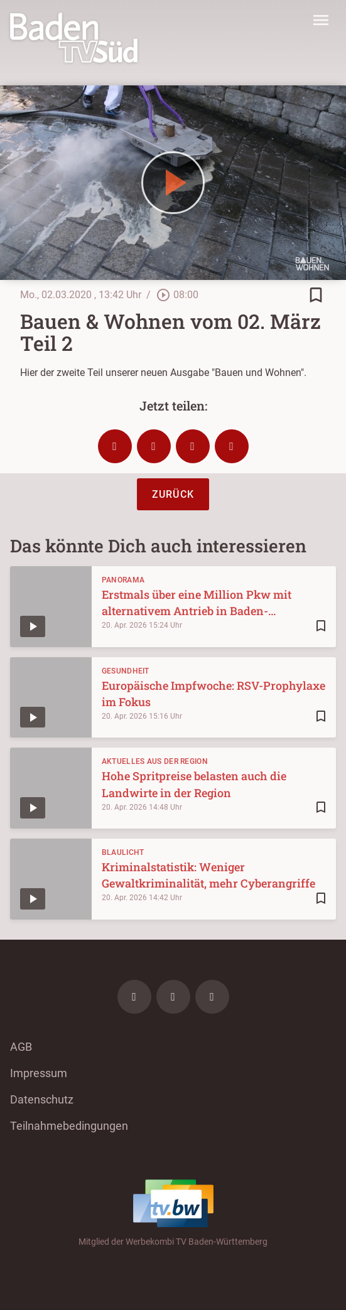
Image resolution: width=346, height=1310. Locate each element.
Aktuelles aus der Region (155, 761)
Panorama (123, 580)
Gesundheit (125, 671)
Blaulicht (123, 852)
